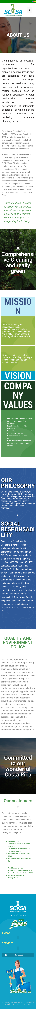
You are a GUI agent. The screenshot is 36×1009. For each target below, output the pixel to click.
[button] (18, 937)
